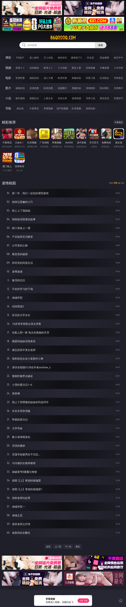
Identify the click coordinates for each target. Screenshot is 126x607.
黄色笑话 (104, 98)
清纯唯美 (90, 88)
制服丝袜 (76, 78)
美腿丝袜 (76, 88)
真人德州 (34, 57)
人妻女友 (48, 98)
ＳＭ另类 (118, 67)
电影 (8, 78)
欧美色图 (48, 88)
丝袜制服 (90, 67)
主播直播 (104, 67)
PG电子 (20, 57)
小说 (8, 98)
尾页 (78, 546)
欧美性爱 (62, 78)
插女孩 (20, 108)
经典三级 (90, 78)
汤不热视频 (62, 108)
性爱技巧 (118, 98)
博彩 (8, 57)
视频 (8, 68)
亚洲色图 (34, 88)
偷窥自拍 (20, 88)
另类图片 (118, 88)
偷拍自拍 (34, 78)
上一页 (58, 546)
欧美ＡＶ (48, 67)
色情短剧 (90, 108)
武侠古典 (62, 98)
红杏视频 (76, 108)
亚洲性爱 (20, 78)
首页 (48, 546)
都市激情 (20, 98)
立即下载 (83, 600)
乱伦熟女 (104, 78)
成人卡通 (48, 78)
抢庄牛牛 (118, 57)
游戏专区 (62, 57)
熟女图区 (104, 88)
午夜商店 (34, 108)
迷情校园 (76, 98)
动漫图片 (62, 88)
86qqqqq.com (63, 38)
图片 (8, 88)
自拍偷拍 (34, 67)
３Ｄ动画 (62, 67)
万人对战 (48, 57)
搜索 (100, 45)
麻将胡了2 (76, 57)
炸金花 (90, 57)
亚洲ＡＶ (20, 67)
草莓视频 (48, 108)
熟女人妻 (76, 67)
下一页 (68, 546)
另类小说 (90, 98)
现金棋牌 (104, 57)
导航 (8, 108)
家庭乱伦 (34, 98)
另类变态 (118, 78)
